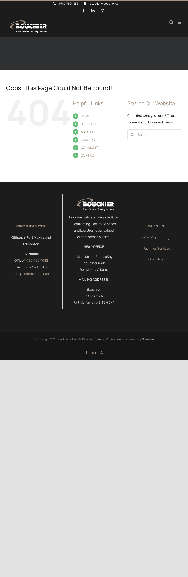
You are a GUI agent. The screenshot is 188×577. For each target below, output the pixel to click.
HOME (85, 116)
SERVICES (88, 124)
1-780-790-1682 (36, 260)
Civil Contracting (156, 237)
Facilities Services (156, 248)
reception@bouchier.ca (31, 273)
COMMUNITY (90, 147)
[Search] (132, 134)
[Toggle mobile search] (171, 22)
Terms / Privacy (105, 339)
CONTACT (88, 155)
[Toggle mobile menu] (180, 22)
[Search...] (154, 134)
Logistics (156, 259)
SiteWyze (148, 339)
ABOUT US (88, 131)
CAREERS (88, 139)
